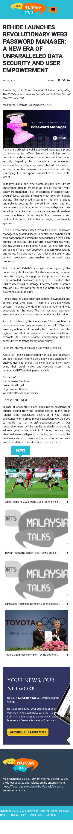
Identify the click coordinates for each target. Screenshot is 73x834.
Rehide (7, 149)
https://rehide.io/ (53, 347)
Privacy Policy (18, 814)
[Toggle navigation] (53, 10)
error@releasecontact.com (46, 422)
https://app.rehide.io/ (25, 393)
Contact (51, 814)
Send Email (17, 385)
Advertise (36, 814)
